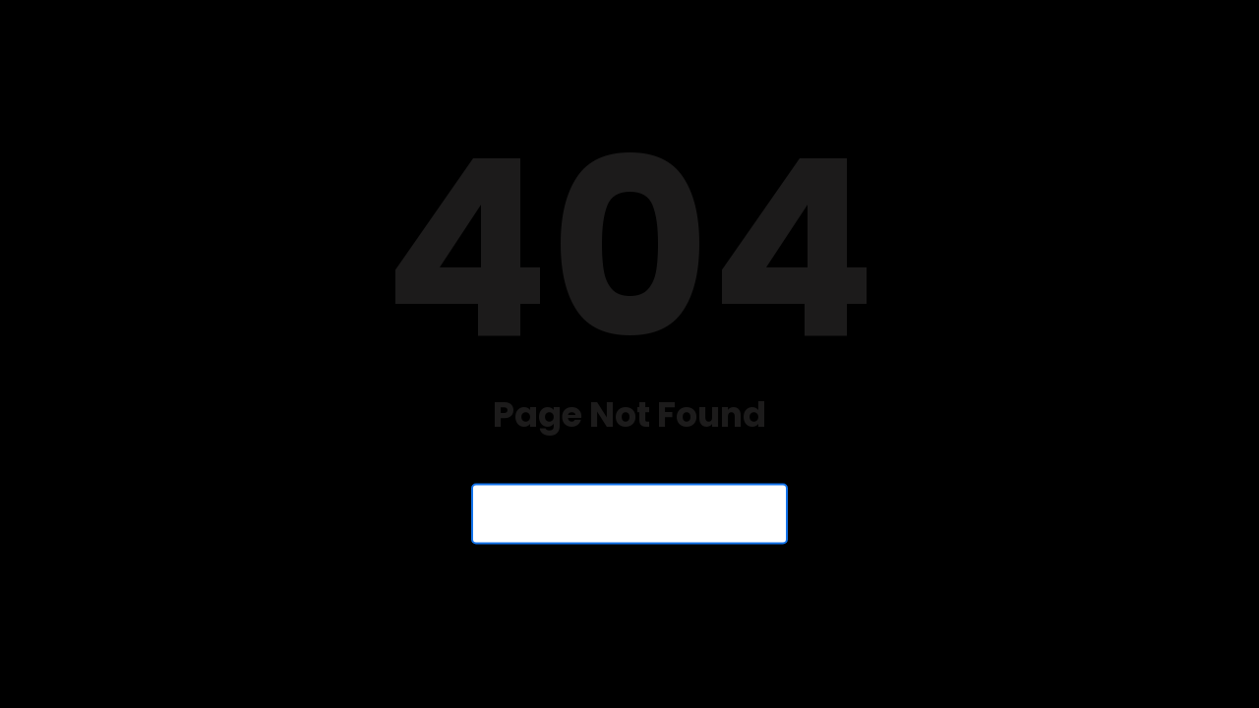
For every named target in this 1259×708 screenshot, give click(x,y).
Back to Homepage (629, 514)
